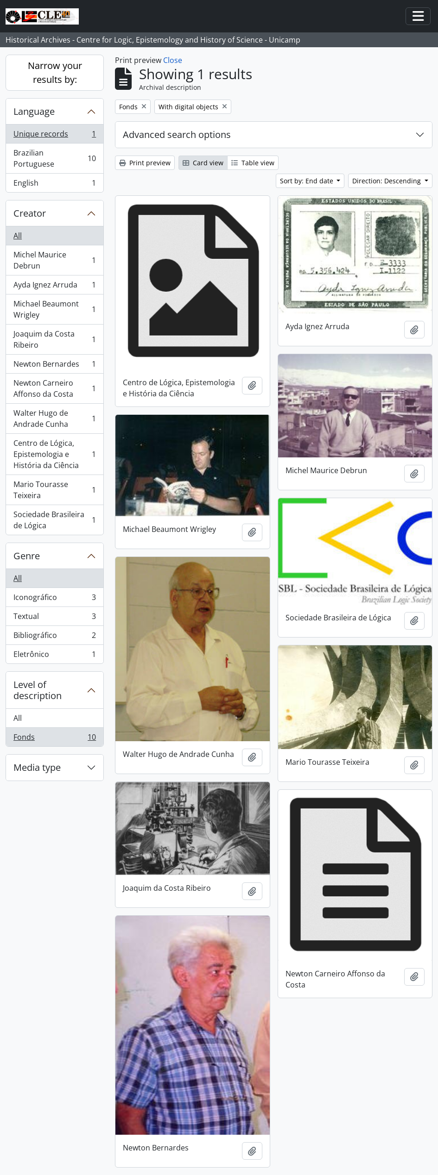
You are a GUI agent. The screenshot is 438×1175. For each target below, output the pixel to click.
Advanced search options (177, 134)
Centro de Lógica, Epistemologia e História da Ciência (54, 454)
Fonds (54, 738)
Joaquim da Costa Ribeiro (54, 339)
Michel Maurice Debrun (54, 260)
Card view (203, 162)
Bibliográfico (54, 637)
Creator (29, 213)
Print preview (145, 162)
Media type (37, 767)
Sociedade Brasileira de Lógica (54, 520)
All (17, 236)
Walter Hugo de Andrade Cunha (54, 418)
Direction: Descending (387, 180)
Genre (26, 556)
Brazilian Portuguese (54, 158)
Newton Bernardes (54, 366)
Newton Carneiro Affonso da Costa (54, 388)
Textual (54, 618)
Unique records (54, 136)
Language (34, 111)
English (54, 184)
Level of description (37, 690)
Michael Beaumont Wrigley (54, 309)
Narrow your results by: (55, 72)
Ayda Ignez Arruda (54, 286)
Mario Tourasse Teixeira (54, 489)
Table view (252, 162)
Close (172, 60)
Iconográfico (54, 599)
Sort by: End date (307, 180)
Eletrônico (54, 656)
